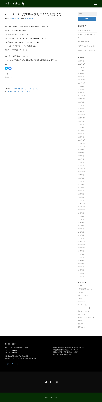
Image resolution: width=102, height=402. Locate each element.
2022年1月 (81, 137)
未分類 (80, 321)
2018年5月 (81, 264)
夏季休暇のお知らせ (84, 41)
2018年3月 (81, 270)
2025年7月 (81, 67)
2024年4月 (81, 89)
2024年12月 (81, 80)
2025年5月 (81, 74)
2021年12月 (81, 140)
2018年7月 (81, 257)
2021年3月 (81, 162)
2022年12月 (81, 115)
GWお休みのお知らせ (84, 30)
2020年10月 (81, 172)
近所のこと (81, 327)
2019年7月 (81, 219)
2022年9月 (81, 121)
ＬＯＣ (28, 91)
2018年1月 (81, 276)
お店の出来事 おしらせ (19, 89)
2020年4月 (81, 191)
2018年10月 (81, 248)
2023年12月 (81, 96)
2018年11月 (81, 245)
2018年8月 (81, 254)
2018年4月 (81, 267)
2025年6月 (81, 70)
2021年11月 (81, 143)
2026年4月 (81, 61)
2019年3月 (81, 232)
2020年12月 (81, 169)
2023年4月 (81, 108)
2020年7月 (81, 181)
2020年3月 (81, 194)
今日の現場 (81, 314)
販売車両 (80, 324)
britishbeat (29, 18)
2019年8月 (81, 216)
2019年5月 (81, 226)
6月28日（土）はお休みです (87, 46)
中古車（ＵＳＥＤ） (84, 311)
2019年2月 (81, 235)
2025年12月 (81, 64)
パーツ (80, 298)
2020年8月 (81, 178)
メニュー (95, 4)
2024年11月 (81, 83)
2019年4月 (81, 229)
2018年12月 (81, 241)
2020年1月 (81, 200)
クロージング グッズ (84, 295)
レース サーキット (34, 89)
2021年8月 (81, 153)
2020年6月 (81, 184)
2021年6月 (81, 156)
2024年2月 (81, 93)
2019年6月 (81, 222)
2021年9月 (81, 150)
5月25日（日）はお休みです (87, 50)
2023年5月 (81, 105)
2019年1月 (81, 238)
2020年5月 (81, 188)
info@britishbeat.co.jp (12, 364)
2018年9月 (81, 251)
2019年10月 (81, 210)
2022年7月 (81, 124)
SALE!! (80, 286)
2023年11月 (81, 99)
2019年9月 (81, 213)
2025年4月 (81, 77)
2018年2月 (81, 273)
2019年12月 (81, 203)
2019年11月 (81, 207)
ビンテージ (81, 302)
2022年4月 (81, 134)
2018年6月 (81, 260)
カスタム (80, 292)
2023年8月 (81, 102)
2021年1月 (81, 165)
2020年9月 (81, 175)
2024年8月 (81, 86)
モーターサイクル (83, 305)
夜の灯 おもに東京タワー (86, 317)
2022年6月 (81, 127)
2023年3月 (81, 112)
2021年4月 (81, 159)
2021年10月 (81, 146)
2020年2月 (81, 197)
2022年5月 (81, 131)
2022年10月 (81, 118)
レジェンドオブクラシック (16, 91)
